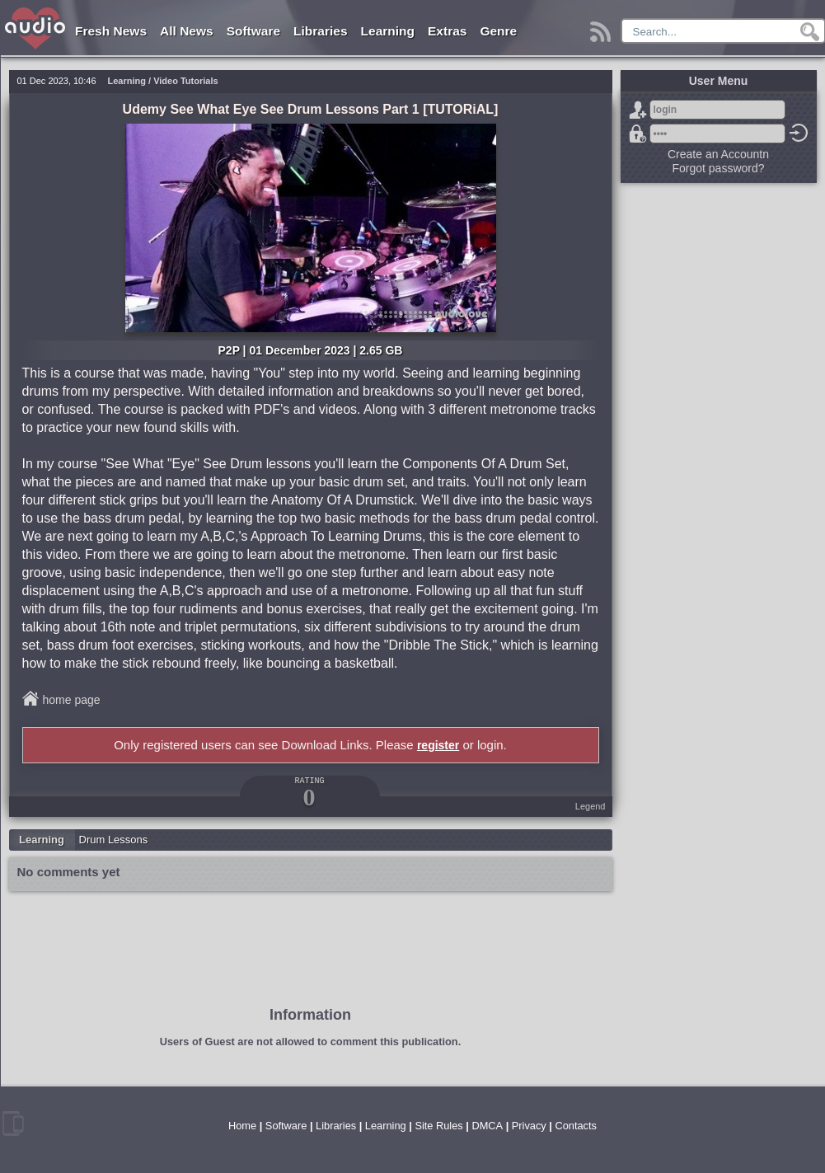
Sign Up (638, 110)
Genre (498, 31)
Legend (590, 806)
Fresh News (111, 31)
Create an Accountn (718, 154)
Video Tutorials (185, 81)
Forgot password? (638, 133)
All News (186, 31)
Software (253, 31)
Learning (388, 31)
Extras (447, 31)
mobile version (13, 1123)
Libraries (320, 31)
